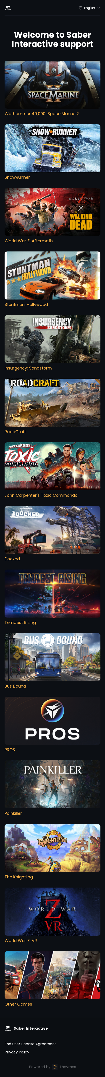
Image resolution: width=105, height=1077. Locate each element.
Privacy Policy (17, 1052)
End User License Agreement (30, 1044)
